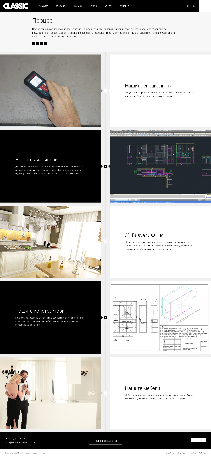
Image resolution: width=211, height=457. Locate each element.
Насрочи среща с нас (105, 440)
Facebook (33, 43)
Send (45, 43)
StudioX (176, 453)
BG (188, 6)
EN (194, 6)
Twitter (37, 43)
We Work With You (199, 453)
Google (41, 43)
